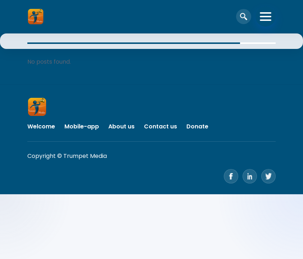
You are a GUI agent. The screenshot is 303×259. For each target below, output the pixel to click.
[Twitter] (268, 176)
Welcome (41, 126)
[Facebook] (231, 176)
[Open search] (243, 16)
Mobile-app (81, 126)
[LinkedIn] (250, 176)
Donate (197, 126)
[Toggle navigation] (265, 16)
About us (121, 126)
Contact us (160, 126)
